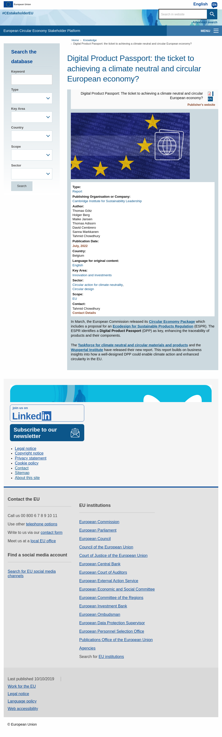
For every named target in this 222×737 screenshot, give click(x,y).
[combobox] (31, 98)
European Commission (99, 522)
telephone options (41, 524)
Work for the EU (22, 686)
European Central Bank (99, 564)
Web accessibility (23, 709)
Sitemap (22, 473)
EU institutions (111, 657)
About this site (27, 478)
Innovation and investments (92, 275)
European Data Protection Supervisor (112, 623)
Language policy (22, 701)
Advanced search (205, 22)
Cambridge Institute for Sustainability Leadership (107, 201)
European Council (95, 539)
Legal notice (25, 448)
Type (14, 89)
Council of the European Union (106, 547)
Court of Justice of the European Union (113, 555)
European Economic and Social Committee (117, 589)
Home (75, 40)
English (78, 265)
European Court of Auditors (103, 572)
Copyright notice (29, 453)
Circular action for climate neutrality (98, 285)
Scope (16, 146)
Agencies (87, 648)
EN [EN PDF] (210, 99)
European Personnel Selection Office (111, 631)
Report (77, 191)
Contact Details (84, 313)
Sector (16, 165)
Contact (21, 468)
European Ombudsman (99, 614)
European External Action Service (108, 581)
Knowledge (90, 40)
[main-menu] (216, 31)
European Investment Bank (103, 606)
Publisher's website (201, 105)
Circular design (83, 289)
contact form (51, 532)
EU (75, 298)
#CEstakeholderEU (17, 13)
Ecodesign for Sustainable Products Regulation (153, 326)
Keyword (18, 71)
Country (17, 127)
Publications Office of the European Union (116, 640)
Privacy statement (30, 458)
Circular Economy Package (172, 322)
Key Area (18, 108)
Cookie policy (26, 463)
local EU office (43, 541)
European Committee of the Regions (111, 598)
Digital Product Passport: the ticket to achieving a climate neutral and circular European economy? (132, 43)
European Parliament (97, 530)
